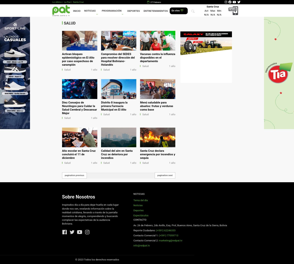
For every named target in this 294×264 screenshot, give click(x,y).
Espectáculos (140, 215)
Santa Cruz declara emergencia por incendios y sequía (157, 154)
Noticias (90, 10)
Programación (112, 10)
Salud (67, 69)
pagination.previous (74, 175)
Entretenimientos (156, 11)
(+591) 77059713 (168, 235)
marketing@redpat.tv (170, 240)
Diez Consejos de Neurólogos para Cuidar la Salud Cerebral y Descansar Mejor (79, 108)
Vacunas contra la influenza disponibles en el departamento (157, 57)
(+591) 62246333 (166, 230)
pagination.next (165, 175)
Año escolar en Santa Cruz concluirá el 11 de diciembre (79, 154)
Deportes (133, 11)
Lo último (57, 2)
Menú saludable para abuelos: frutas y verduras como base (156, 106)
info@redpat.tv (141, 245)
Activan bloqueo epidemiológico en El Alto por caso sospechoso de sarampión (78, 59)
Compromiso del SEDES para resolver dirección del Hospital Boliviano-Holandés (118, 59)
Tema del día (140, 200)
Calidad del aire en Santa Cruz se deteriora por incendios (117, 154)
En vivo (177, 10)
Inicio (76, 11)
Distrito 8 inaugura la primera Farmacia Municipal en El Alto (114, 106)
